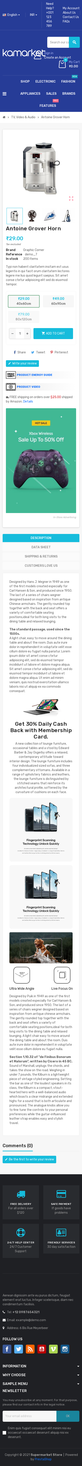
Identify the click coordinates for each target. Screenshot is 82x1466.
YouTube (41, 1349)
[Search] (63, 42)
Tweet (38, 352)
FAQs (66, 21)
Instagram (65, 1349)
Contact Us (71, 17)
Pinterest (59, 352)
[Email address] (29, 1416)
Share (20, 352)
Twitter (18, 1349)
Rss (30, 1349)
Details (28, 401)
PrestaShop (43, 1459)
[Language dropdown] (11, 15)
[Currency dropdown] (33, 15)
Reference (14, 254)
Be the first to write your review (29, 1159)
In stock (12, 259)
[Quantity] (20, 333)
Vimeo (53, 1349)
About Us (69, 13)
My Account (71, 8)
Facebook (7, 1349)
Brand (11, 250)
